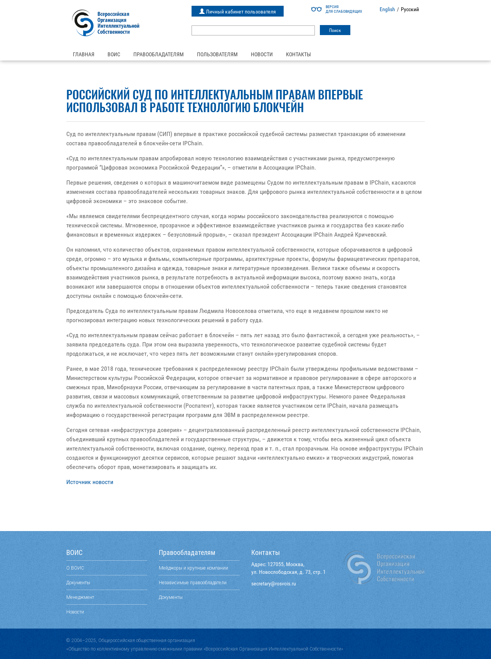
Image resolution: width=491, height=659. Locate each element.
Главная (83, 54)
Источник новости (89, 482)
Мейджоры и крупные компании (193, 568)
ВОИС (114, 54)
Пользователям (217, 54)
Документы (78, 582)
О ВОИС (75, 568)
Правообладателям (158, 54)
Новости (262, 54)
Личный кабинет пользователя (237, 11)
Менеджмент (80, 597)
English (387, 9)
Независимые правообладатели (193, 582)
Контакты (298, 54)
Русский (410, 9)
